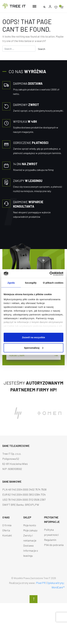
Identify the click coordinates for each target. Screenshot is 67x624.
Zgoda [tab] (11, 282)
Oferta (6, 530)
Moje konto (29, 525)
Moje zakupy (30, 530)
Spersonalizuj (33, 347)
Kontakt (7, 535)
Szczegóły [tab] (31, 282)
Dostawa (28, 545)
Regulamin (50, 539)
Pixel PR (41, 582)
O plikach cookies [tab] (53, 282)
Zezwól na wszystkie (33, 337)
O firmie (7, 525)
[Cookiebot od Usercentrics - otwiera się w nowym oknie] (49, 274)
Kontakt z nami (33, 355)
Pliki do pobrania (54, 544)
